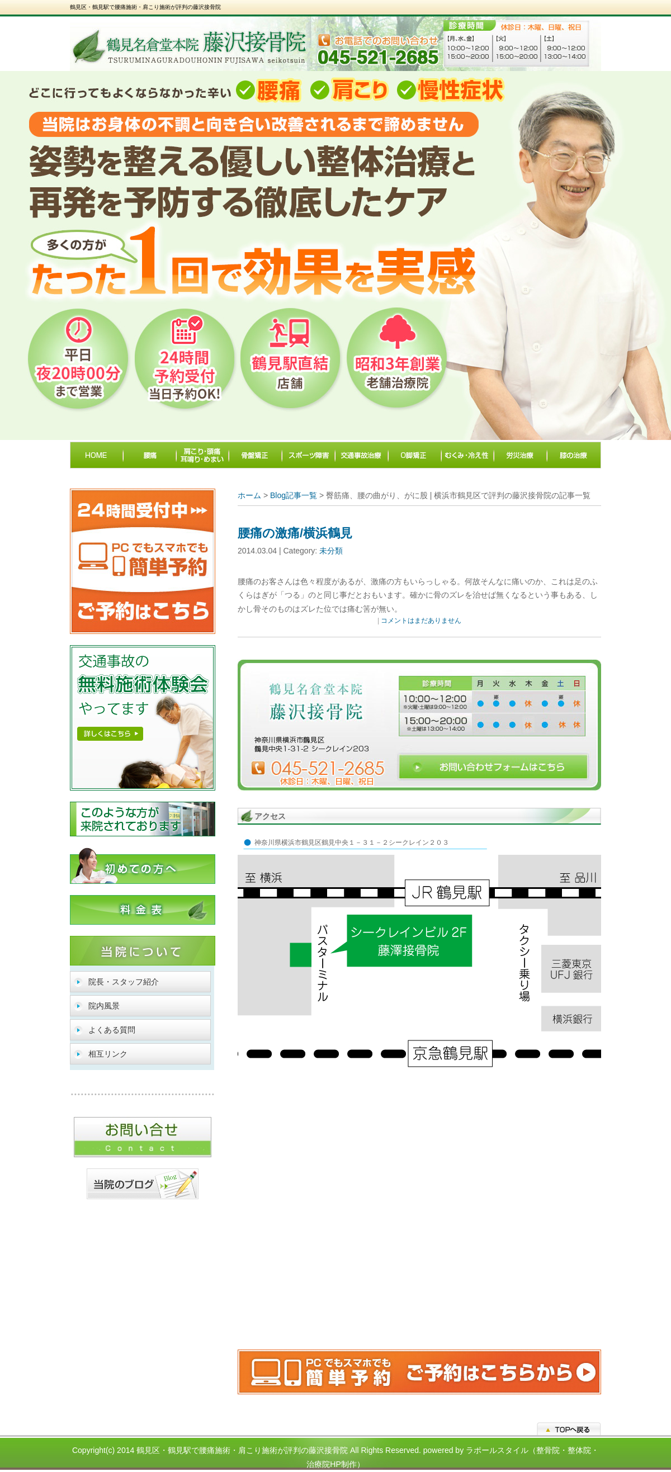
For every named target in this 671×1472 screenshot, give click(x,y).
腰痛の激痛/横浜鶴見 (295, 533)
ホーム (249, 495)
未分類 (331, 550)
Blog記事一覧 (293, 495)
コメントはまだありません (421, 620)
